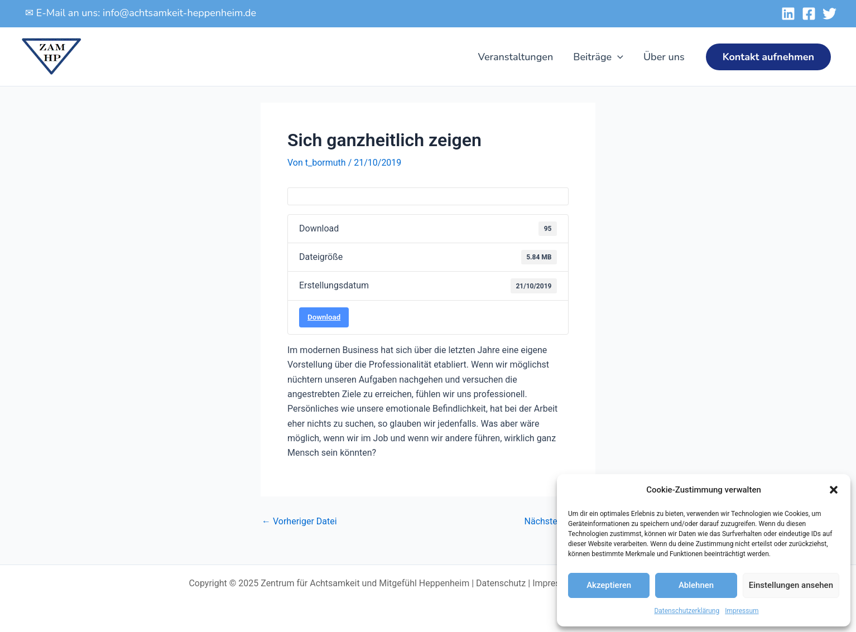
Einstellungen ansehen (791, 585)
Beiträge (598, 57)
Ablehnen (696, 585)
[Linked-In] (788, 14)
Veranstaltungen (515, 57)
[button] (833, 489)
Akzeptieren (608, 585)
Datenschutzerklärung (686, 611)
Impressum (741, 611)
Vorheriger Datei (299, 521)
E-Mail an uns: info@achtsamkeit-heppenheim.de (146, 13)
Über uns (664, 57)
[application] (617, 57)
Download (323, 317)
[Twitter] (829, 14)
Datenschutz (501, 583)
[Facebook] (809, 14)
